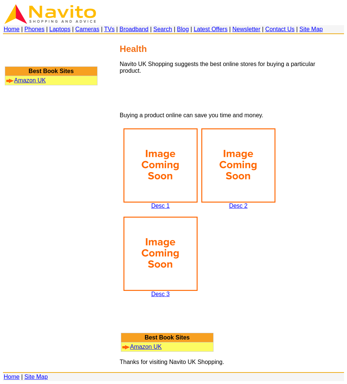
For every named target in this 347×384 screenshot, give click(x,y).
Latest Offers (210, 29)
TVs (109, 29)
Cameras (87, 29)
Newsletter (246, 29)
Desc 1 (160, 203)
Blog (183, 29)
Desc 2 (238, 203)
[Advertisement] (51, 54)
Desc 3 (160, 291)
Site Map (311, 29)
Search (162, 29)
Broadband (133, 29)
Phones (34, 29)
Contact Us (279, 29)
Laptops (59, 29)
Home (12, 29)
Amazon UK (26, 80)
